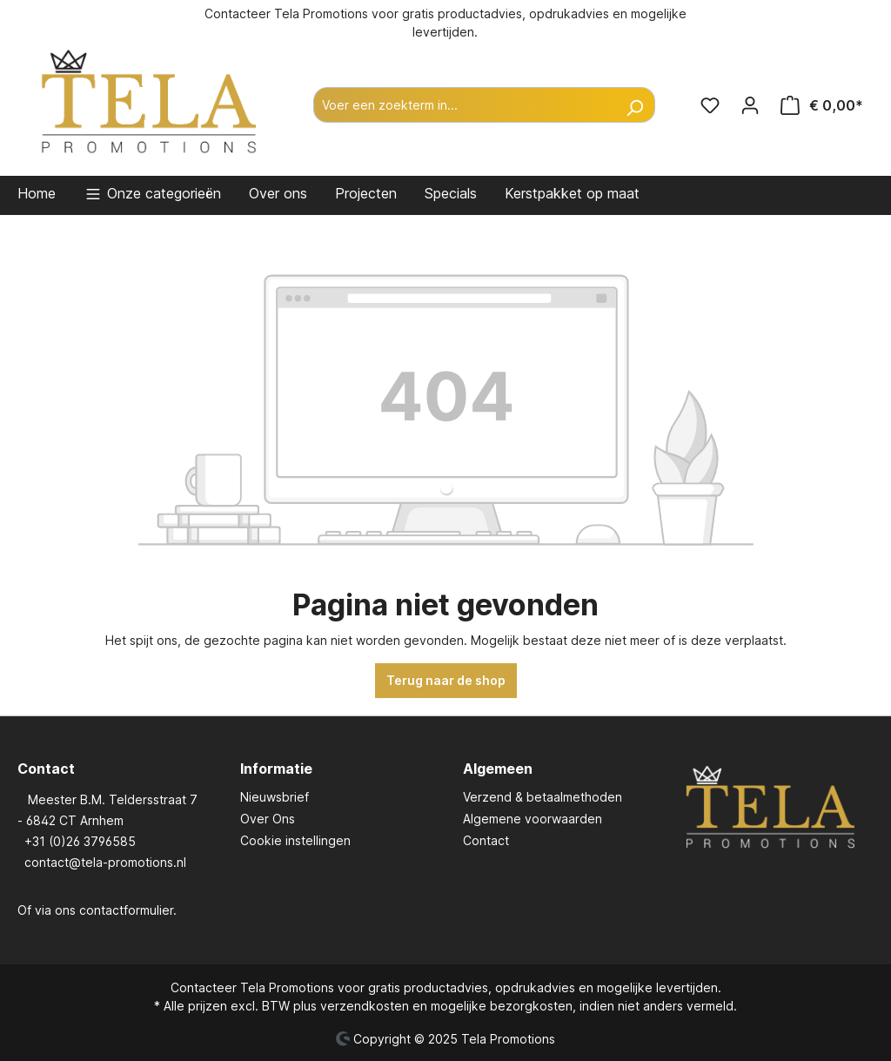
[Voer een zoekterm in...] (464, 105)
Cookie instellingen (295, 840)
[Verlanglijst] (710, 105)
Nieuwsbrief (274, 796)
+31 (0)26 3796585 (80, 841)
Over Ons (267, 818)
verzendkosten (364, 1005)
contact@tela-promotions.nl (105, 862)
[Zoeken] (634, 105)
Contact (486, 840)
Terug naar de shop (446, 680)
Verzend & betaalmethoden (542, 796)
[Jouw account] (750, 105)
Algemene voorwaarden (532, 818)
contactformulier (126, 910)
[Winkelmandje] (822, 105)
